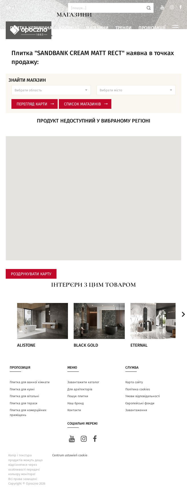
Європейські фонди (139, 403)
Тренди (123, 28)
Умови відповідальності (142, 396)
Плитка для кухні (22, 389)
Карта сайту (134, 382)
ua (10, 8)
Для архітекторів (79, 389)
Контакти (74, 410)
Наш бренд (75, 403)
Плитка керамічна (31, 28)
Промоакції (152, 28)
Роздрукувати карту (31, 274)
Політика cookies (137, 389)
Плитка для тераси (23, 403)
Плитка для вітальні (24, 396)
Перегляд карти (35, 104)
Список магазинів (86, 104)
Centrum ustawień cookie (69, 455)
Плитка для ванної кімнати (30, 382)
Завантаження (136, 410)
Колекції (69, 28)
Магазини (97, 28)
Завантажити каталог (83, 382)
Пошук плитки (77, 396)
